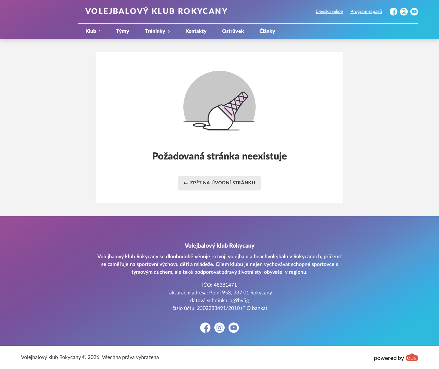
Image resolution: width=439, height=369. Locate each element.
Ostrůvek (233, 31)
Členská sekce (329, 11)
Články (267, 31)
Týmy (122, 31)
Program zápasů (366, 11)
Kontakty (196, 31)
